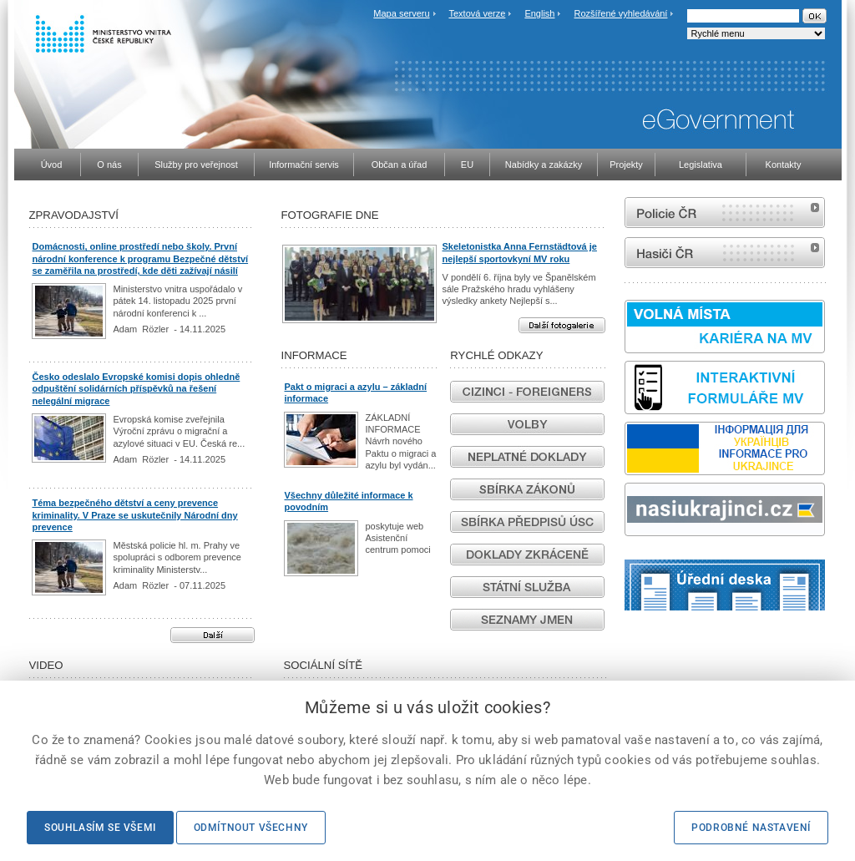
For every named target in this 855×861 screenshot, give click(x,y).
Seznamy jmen (527, 620)
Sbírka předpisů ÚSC (527, 522)
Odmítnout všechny (251, 827)
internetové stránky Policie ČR (725, 212)
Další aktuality (212, 635)
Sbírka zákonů (527, 489)
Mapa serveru (401, 13)
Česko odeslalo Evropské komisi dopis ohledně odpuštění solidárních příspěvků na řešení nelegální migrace (136, 389)
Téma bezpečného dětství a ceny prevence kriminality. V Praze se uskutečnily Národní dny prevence (135, 515)
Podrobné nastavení (751, 827)
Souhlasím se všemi (100, 827)
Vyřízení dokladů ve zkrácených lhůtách (527, 554)
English (539, 13)
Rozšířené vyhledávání (621, 13)
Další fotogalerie (562, 325)
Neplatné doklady (527, 457)
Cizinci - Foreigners (527, 392)
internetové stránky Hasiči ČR (725, 252)
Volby (527, 424)
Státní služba (527, 587)
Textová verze (476, 13)
